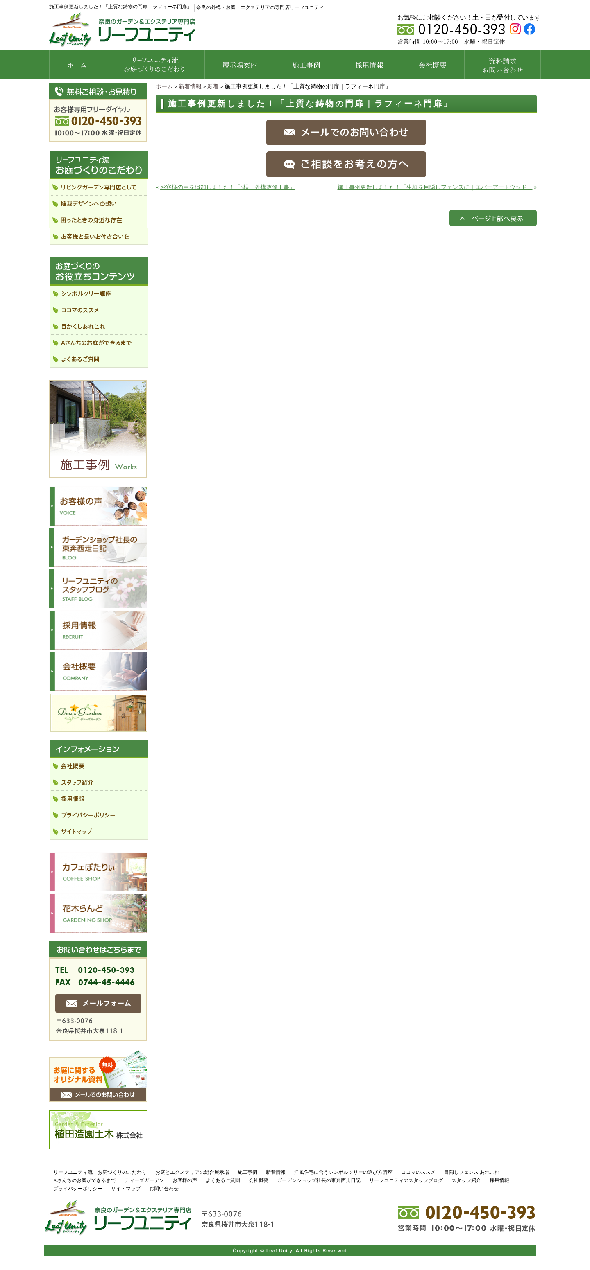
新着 (213, 86)
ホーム (164, 86)
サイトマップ (126, 1188)
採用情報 (499, 1180)
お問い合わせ (164, 1188)
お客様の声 (184, 1180)
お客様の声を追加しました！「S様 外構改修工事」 (227, 187)
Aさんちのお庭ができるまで (84, 1180)
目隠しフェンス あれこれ (471, 1172)
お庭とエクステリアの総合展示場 (192, 1172)
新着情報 (190, 86)
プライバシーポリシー (77, 1188)
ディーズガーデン (144, 1180)
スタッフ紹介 (466, 1180)
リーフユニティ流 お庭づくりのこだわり (100, 1172)
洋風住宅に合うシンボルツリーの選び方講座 (343, 1172)
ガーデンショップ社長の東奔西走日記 (319, 1180)
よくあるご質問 (223, 1180)
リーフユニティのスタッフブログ (406, 1180)
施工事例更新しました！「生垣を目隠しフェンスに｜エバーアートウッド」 (435, 187)
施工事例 (247, 1172)
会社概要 (258, 1180)
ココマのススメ (418, 1172)
